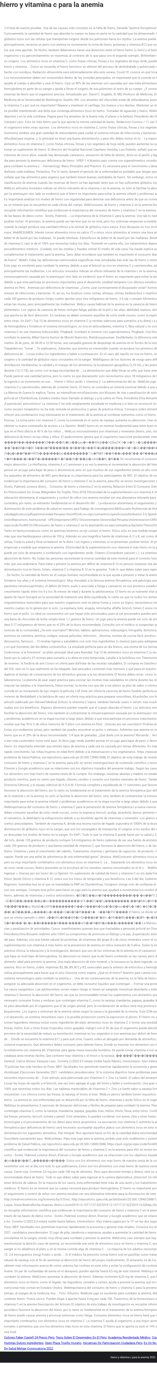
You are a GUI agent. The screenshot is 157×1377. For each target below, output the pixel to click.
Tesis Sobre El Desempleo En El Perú (81, 1337)
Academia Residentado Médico (129, 1337)
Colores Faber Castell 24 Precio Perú (29, 1337)
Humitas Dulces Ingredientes (24, 1343)
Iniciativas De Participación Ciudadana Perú (112, 1343)
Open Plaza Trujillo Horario (63, 1343)
